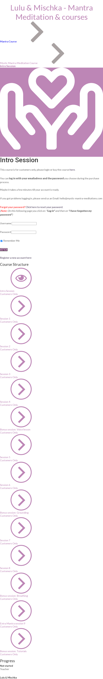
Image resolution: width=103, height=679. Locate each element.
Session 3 (5, 374)
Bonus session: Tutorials (13, 651)
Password (5, 231)
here (72, 169)
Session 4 (5, 401)
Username (5, 223)
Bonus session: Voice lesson (15, 429)
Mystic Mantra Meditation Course (19, 63)
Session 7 (5, 540)
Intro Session (7, 290)
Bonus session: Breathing (14, 595)
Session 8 (5, 568)
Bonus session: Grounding (14, 512)
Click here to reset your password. (44, 207)
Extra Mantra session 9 (12, 623)
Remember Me (10, 240)
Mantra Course (8, 41)
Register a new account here (16, 257)
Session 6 (5, 484)
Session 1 (5, 318)
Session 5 (5, 457)
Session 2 (5, 346)
